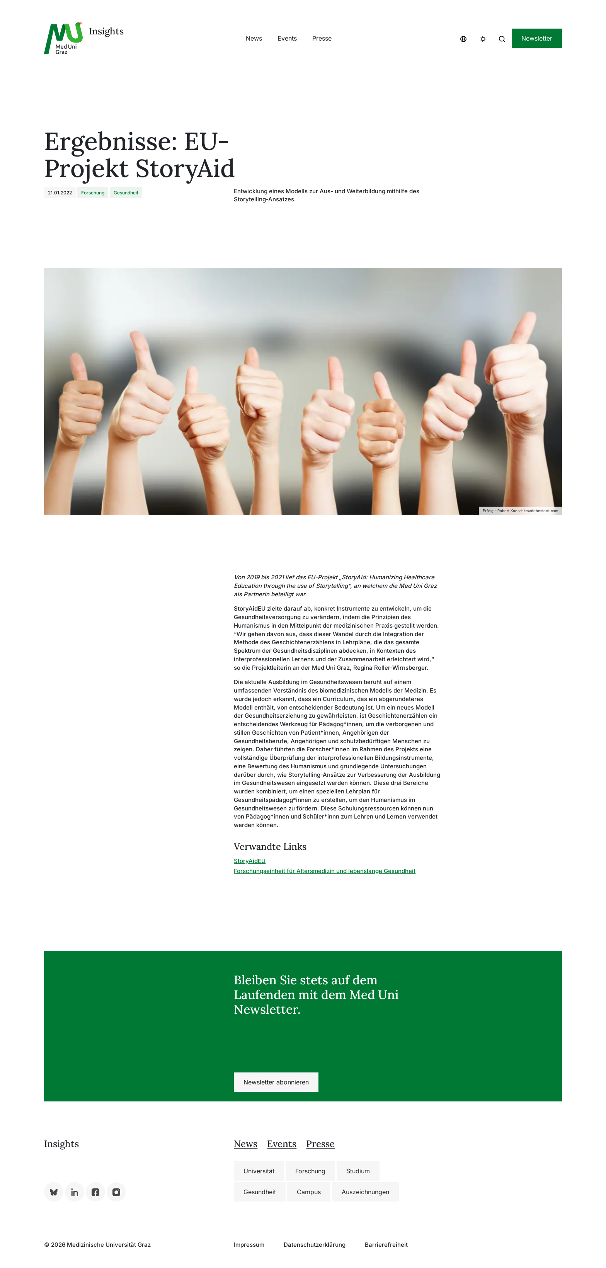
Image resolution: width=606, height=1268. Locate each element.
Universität (258, 1171)
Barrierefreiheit (386, 1244)
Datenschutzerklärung (315, 1244)
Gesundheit (259, 1192)
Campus (309, 1192)
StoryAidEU (250, 861)
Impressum (249, 1244)
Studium (358, 1171)
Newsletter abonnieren (276, 1082)
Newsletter (536, 38)
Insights (106, 31)
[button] (463, 38)
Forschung (310, 1171)
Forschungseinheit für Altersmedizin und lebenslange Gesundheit (324, 871)
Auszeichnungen (365, 1192)
